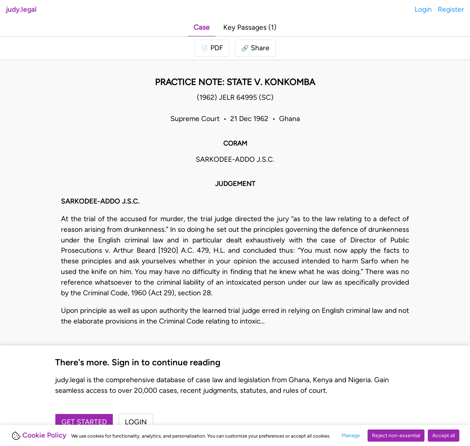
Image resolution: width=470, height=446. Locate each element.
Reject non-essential (396, 435)
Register (451, 9)
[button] (255, 48)
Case (202, 27)
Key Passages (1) (249, 27)
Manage (350, 435)
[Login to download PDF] (212, 48)
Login (423, 9)
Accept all (443, 435)
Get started (84, 422)
